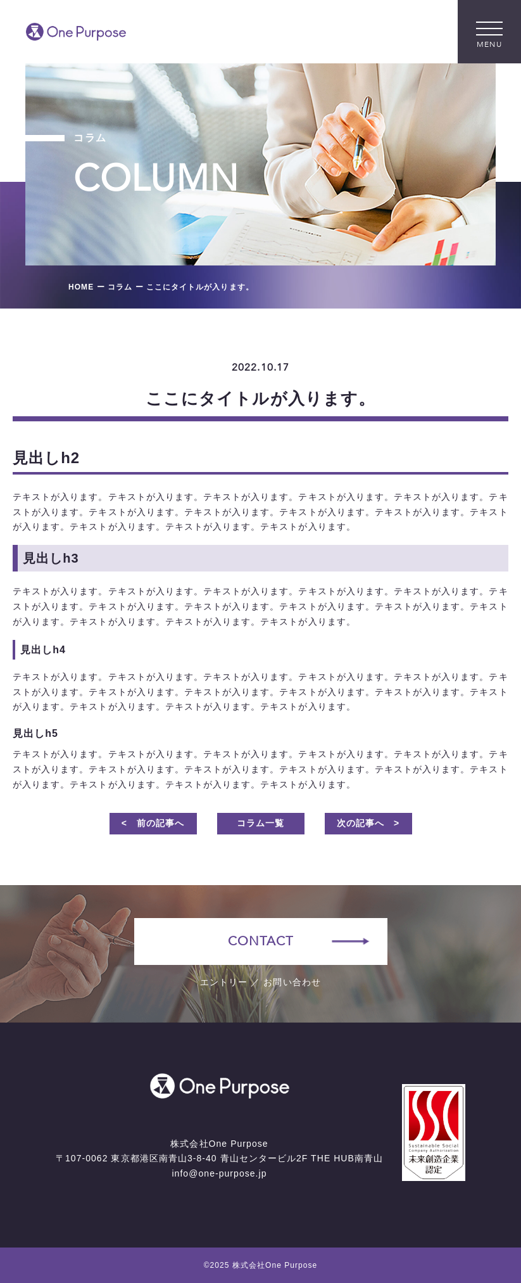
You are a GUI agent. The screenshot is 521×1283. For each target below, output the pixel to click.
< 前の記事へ (153, 823)
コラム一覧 (260, 823)
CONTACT (260, 941)
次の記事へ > (368, 823)
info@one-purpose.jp (219, 1173)
